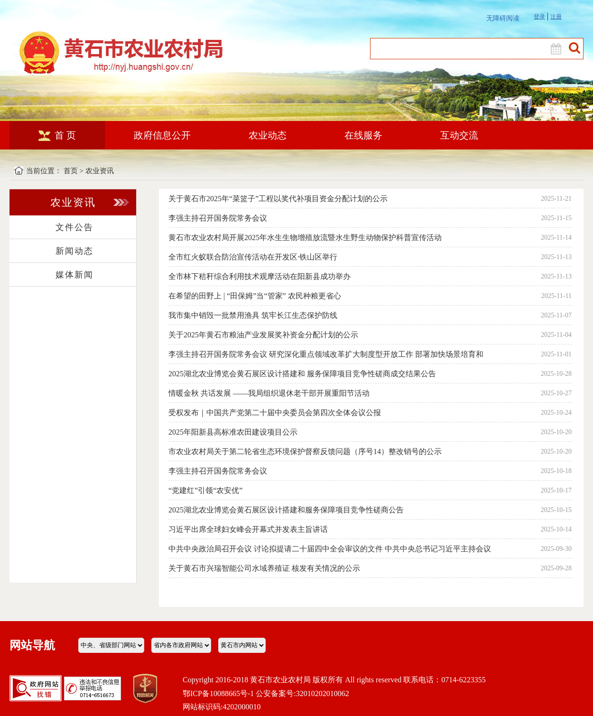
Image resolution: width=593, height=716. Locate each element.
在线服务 (363, 135)
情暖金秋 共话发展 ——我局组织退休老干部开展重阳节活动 (269, 393)
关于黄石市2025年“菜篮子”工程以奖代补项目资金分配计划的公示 (278, 199)
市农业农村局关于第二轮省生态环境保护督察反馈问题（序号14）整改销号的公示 (305, 451)
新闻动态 (74, 251)
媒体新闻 (74, 274)
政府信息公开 (162, 135)
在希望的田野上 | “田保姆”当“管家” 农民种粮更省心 (254, 296)
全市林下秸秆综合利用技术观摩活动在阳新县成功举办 (259, 276)
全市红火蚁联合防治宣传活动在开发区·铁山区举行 (252, 257)
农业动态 (268, 135)
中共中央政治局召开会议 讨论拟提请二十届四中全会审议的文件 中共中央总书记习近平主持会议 (329, 549)
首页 (71, 171)
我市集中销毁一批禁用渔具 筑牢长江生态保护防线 (252, 315)
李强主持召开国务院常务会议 (217, 218)
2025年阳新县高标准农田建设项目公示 (232, 432)
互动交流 (459, 135)
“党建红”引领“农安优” (205, 490)
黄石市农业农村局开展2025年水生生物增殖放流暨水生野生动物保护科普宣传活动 (305, 237)
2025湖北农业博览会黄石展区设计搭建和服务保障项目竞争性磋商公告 (286, 510)
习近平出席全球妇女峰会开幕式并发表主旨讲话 (248, 529)
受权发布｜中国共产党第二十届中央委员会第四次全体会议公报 (274, 413)
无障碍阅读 (502, 18)
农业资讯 (99, 171)
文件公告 (74, 227)
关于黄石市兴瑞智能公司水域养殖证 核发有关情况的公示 (264, 568)
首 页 (57, 135)
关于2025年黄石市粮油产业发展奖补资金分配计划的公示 (263, 335)
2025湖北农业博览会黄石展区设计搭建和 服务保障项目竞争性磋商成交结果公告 (302, 374)
